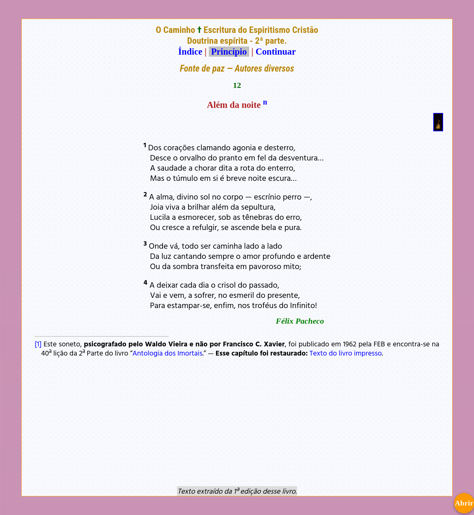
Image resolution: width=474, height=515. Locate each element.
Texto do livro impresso (346, 352)
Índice (190, 51)
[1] (38, 343)
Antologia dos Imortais (167, 352)
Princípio (229, 51)
